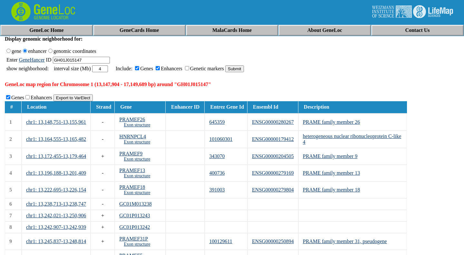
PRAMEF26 (132, 119)
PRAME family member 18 (331, 189)
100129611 (220, 241)
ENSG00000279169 (273, 173)
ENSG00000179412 (273, 139)
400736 (217, 173)
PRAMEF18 (132, 187)
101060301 (220, 139)
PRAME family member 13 (331, 173)
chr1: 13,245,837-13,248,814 (56, 241)
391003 (217, 189)
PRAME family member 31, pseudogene (345, 241)
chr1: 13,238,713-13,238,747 (56, 204)
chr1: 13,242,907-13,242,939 (56, 227)
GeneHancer (32, 60)
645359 (217, 122)
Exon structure (137, 125)
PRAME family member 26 (331, 122)
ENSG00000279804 (273, 189)
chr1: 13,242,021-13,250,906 (56, 215)
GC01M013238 (135, 204)
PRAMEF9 (130, 153)
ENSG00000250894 (273, 241)
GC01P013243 (134, 215)
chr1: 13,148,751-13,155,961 (56, 122)
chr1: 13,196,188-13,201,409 (56, 173)
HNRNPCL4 (132, 136)
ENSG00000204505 (273, 156)
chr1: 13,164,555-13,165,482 (56, 139)
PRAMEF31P (133, 238)
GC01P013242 (134, 227)
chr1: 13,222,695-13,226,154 (56, 189)
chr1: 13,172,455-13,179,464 (56, 156)
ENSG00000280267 (273, 122)
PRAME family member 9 (330, 156)
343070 (217, 156)
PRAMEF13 (132, 170)
